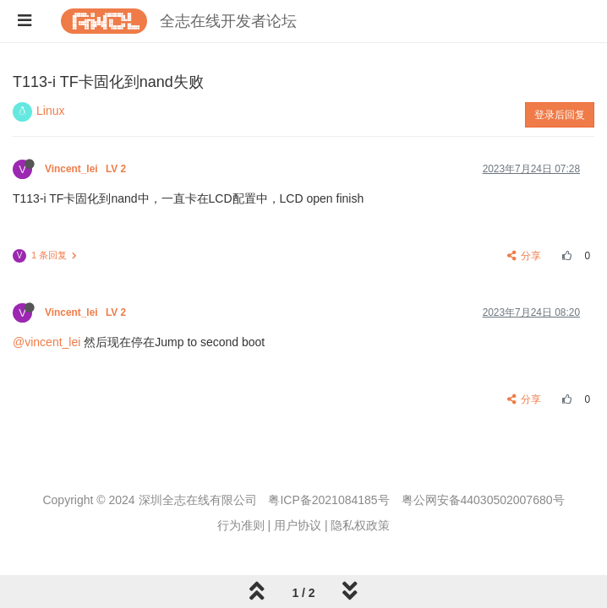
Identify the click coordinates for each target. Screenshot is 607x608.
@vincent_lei (46, 342)
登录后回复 (559, 115)
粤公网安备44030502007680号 (483, 500)
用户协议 (297, 525)
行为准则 (241, 525)
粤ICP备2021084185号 (328, 500)
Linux (50, 110)
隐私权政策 (360, 525)
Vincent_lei (87, 169)
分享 (525, 256)
